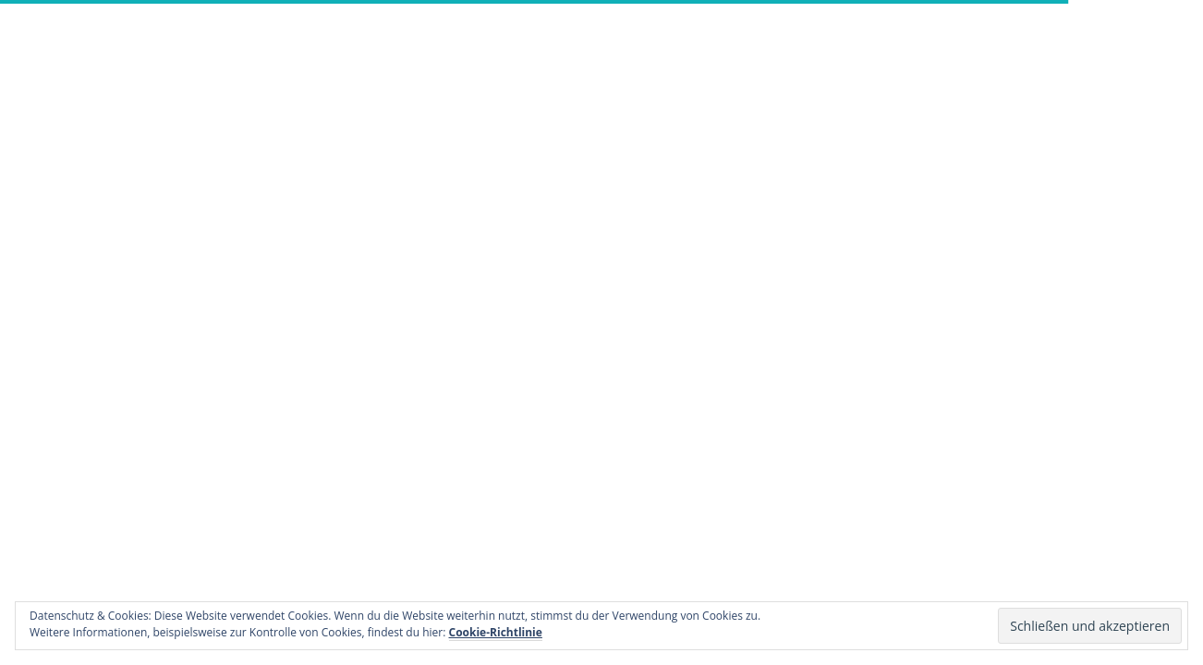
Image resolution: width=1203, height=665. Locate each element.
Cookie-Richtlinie (495, 632)
